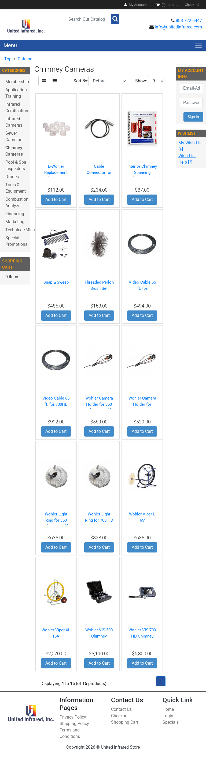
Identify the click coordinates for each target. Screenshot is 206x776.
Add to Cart (56, 199)
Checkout (120, 715)
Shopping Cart (124, 722)
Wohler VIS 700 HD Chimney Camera (142, 636)
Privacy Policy (73, 717)
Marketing (14, 221)
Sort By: (80, 80)
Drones (12, 176)
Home (168, 709)
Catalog (25, 58)
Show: (141, 80)
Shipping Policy (74, 723)
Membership (17, 81)
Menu (10, 45)
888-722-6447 (189, 20)
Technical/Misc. (20, 229)
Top (8, 58)
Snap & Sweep (56, 282)
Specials (171, 722)
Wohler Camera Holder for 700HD (142, 404)
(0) (166, 5)
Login (168, 715)
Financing (14, 213)
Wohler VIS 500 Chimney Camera (99, 636)
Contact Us (121, 709)
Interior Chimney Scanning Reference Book (142, 172)
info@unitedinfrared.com (178, 27)
